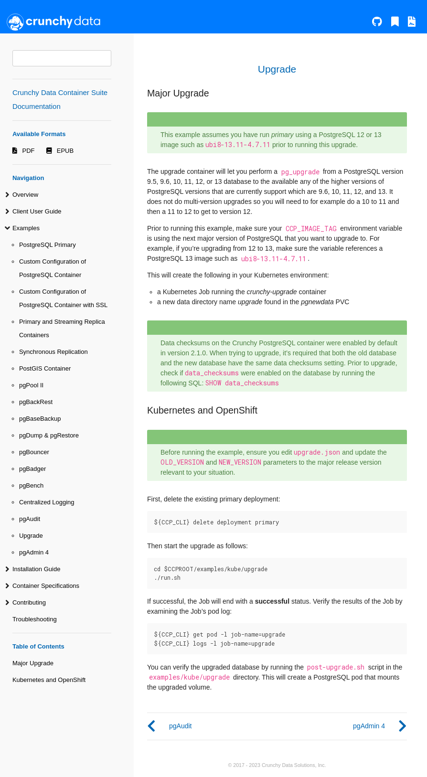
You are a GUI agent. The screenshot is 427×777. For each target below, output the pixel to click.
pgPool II (31, 385)
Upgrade (31, 535)
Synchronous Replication (53, 351)
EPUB (65, 150)
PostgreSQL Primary (47, 244)
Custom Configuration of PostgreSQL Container (52, 268)
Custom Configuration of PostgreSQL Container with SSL (63, 298)
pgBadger (32, 468)
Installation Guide (36, 569)
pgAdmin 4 (34, 552)
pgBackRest (36, 401)
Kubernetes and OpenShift (48, 679)
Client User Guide (37, 211)
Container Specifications (45, 585)
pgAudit (29, 518)
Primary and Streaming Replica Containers (62, 328)
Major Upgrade (32, 663)
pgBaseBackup (40, 418)
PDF (28, 150)
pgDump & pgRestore (49, 435)
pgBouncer (34, 452)
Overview (25, 194)
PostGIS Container (45, 368)
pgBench (31, 485)
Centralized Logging (47, 502)
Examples (26, 228)
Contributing (29, 602)
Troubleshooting (34, 619)
